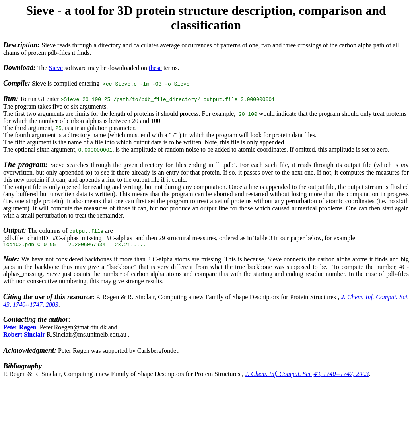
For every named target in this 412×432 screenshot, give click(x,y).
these (155, 67)
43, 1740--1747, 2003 (30, 305)
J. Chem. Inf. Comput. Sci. (375, 298)
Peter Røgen (20, 328)
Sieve (56, 67)
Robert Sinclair (24, 335)
